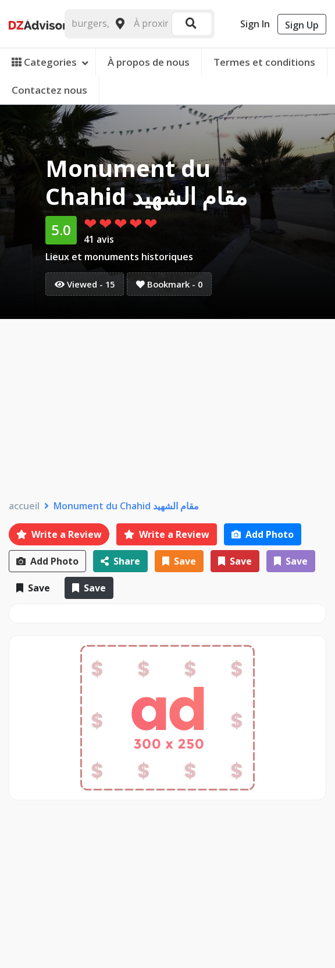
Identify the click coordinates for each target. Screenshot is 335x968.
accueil (24, 506)
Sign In (255, 23)
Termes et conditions (264, 62)
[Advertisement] (167, 406)
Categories (50, 62)
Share (120, 561)
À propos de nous (149, 62)
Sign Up (302, 25)
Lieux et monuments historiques (119, 256)
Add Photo (262, 534)
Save (179, 561)
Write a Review (59, 534)
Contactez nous (49, 90)
